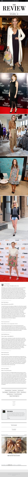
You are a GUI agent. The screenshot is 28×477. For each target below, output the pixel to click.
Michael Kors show (12, 392)
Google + (14, 405)
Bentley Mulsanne (14, 425)
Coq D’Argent (14, 429)
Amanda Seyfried (8, 390)
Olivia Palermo (23, 392)
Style (17, 12)
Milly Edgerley (12, 12)
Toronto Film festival (17, 394)
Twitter (8, 418)
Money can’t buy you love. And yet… (14, 455)
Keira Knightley (5, 392)
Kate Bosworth (20, 390)
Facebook (14, 401)
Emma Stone (14, 390)
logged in (9, 464)
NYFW (18, 392)
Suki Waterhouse (10, 394)
